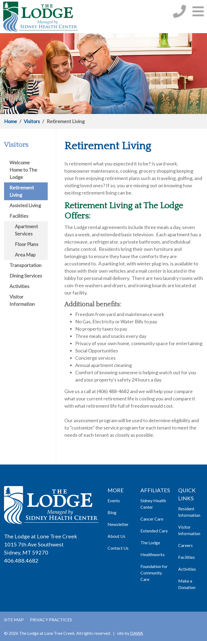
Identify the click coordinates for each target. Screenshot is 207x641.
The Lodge (150, 542)
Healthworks (152, 554)
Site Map (14, 619)
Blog (112, 512)
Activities (187, 568)
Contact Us (118, 547)
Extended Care (154, 530)
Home (10, 121)
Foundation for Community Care (154, 573)
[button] (198, 11)
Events (114, 500)
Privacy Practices (51, 619)
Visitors (32, 121)
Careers (185, 545)
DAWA (136, 633)
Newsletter (118, 524)
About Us (116, 536)
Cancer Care (151, 518)
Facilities (186, 557)
